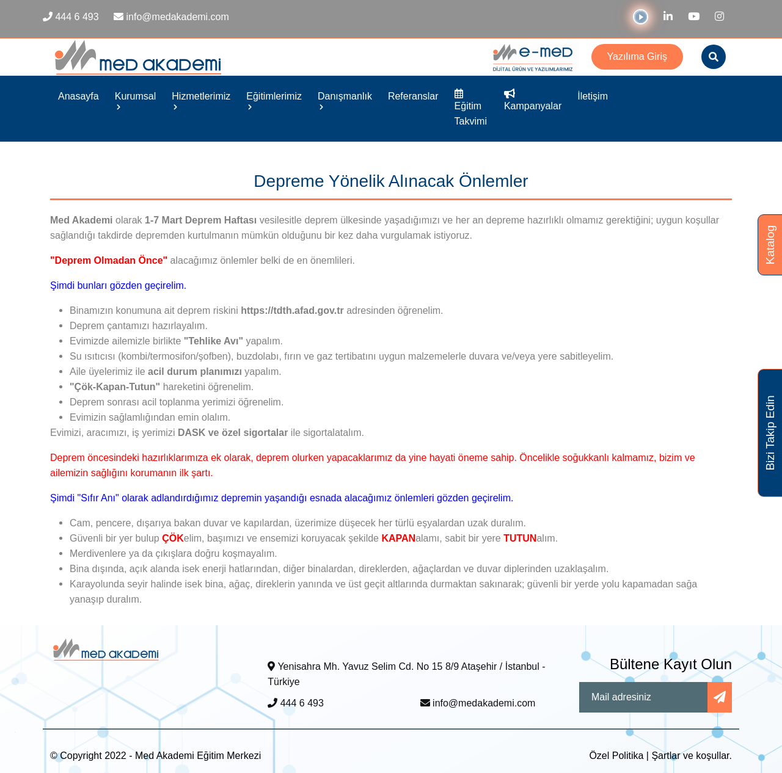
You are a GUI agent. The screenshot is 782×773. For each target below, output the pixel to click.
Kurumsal (135, 100)
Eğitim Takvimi (471, 108)
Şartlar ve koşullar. (691, 755)
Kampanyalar (532, 100)
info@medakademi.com (478, 703)
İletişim (592, 96)
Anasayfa (78, 96)
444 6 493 (296, 703)
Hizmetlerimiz (201, 100)
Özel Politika (616, 755)
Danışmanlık (345, 100)
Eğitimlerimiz (274, 100)
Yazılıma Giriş (637, 56)
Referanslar (413, 96)
